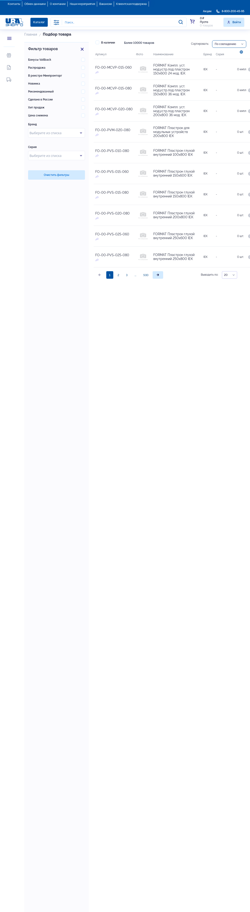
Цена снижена (38, 115)
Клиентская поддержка (131, 4)
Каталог (39, 22)
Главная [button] (30, 34)
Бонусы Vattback (39, 59)
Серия (32, 147)
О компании (58, 4)
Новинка (34, 83)
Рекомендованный (41, 91)
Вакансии (105, 4)
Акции (207, 11)
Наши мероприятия (82, 4)
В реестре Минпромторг (45, 75)
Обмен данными (35, 4)
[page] (158, 275)
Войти (234, 22)
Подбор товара (57, 34)
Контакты (14, 4)
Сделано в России (40, 99)
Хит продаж (36, 107)
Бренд (32, 124)
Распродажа (36, 67)
